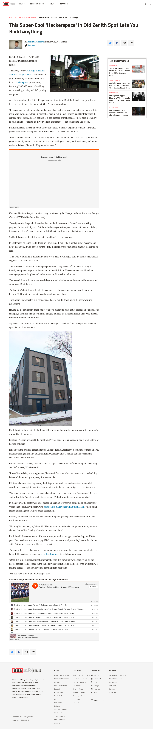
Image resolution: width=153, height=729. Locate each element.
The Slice (76, 702)
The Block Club (78, 685)
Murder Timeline (79, 692)
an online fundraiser (50, 554)
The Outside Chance (80, 678)
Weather (57, 723)
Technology (73, 17)
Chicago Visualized (79, 682)
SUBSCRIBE (97, 700)
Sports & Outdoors (60, 709)
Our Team (112, 685)
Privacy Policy (28, 716)
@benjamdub (33, 45)
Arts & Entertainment (48, 17)
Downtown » (114, 93)
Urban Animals (59, 719)
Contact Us (113, 682)
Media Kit (112, 692)
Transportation (59, 716)
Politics (56, 699)
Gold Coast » (114, 80)
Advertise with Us (115, 678)
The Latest (58, 713)
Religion (57, 706)
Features (65, 4)
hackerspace (21, 82)
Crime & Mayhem (60, 685)
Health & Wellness (60, 696)
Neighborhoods (38, 4)
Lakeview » (113, 65)
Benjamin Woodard (35, 42)
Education (63, 17)
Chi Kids (57, 682)
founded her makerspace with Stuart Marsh (64, 506)
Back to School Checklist (81, 675)
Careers (112, 689)
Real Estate (58, 702)
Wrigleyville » (115, 107)
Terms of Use (17, 716)
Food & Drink (58, 692)
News (53, 4)
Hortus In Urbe (78, 689)
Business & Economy (61, 678)
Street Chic (76, 699)
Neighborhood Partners (117, 675)
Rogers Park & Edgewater (23, 17)
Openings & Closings (80, 696)
